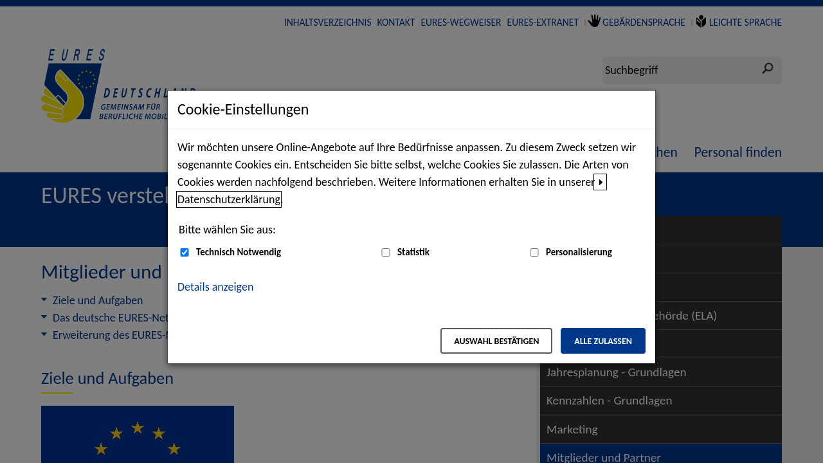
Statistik (413, 252)
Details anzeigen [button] (215, 287)
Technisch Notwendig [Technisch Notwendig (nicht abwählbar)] (238, 252)
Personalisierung (579, 252)
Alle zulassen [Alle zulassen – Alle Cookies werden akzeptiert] (603, 341)
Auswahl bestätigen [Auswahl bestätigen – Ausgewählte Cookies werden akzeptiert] (496, 341)
